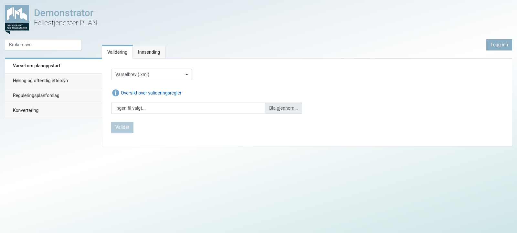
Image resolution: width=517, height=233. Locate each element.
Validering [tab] (117, 52)
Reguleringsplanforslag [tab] (36, 95)
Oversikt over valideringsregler (146, 93)
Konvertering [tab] (25, 110)
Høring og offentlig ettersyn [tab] (40, 80)
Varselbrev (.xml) (132, 74)
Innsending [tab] (149, 52)
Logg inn (499, 44)
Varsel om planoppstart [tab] (36, 65)
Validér (122, 127)
